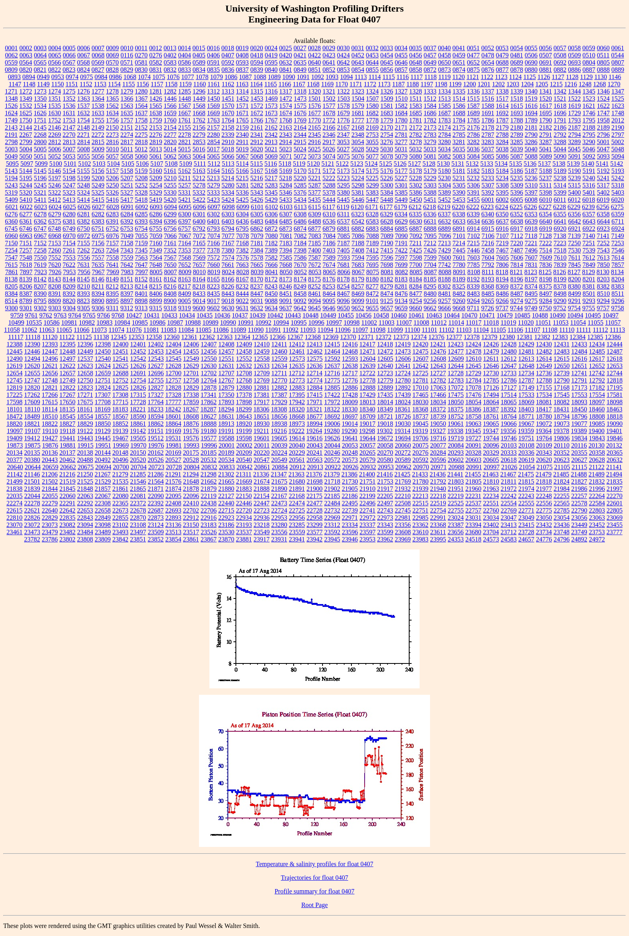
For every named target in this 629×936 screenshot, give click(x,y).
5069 (271, 156)
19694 (403, 438)
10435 (205, 315)
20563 (314, 459)
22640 (50, 510)
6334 (401, 214)
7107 (502, 235)
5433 (285, 199)
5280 (227, 185)
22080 (120, 495)
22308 (103, 503)
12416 (350, 344)
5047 (603, 149)
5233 (487, 178)
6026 (83, 206)
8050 (286, 272)
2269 (54, 134)
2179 (502, 127)
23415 (526, 524)
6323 (357, 214)
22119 (208, 495)
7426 (430, 250)
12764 (209, 380)
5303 (430, 185)
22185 (332, 495)
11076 (134, 329)
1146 (615, 76)
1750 (25, 120)
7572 (213, 257)
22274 (14, 503)
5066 (227, 156)
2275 (141, 134)
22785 (562, 510)
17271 (85, 394)
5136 (529, 163)
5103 (99, 163)
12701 (191, 373)
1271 (11, 91)
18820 (14, 423)
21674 (262, 481)
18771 (526, 416)
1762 (199, 120)
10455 (346, 315)
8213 (126, 286)
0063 (26, 55)
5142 (616, 163)
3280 (444, 141)
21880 (226, 488)
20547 (262, 459)
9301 (26, 308)
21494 (614, 474)
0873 (444, 69)
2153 (155, 127)
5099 (41, 163)
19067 (526, 423)
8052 (300, 272)
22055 (50, 495)
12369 (331, 337)
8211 (97, 286)
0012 (155, 48)
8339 (473, 286)
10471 (487, 315)
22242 (509, 495)
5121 (327, 163)
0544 (617, 55)
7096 (444, 235)
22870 (138, 517)
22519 (438, 503)
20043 (314, 445)
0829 (126, 69)
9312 (126, 308)
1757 (126, 120)
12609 (456, 358)
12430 (544, 344)
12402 (156, 344)
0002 (25, 48)
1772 (329, 120)
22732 (332, 510)
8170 (256, 279)
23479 (50, 532)
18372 (438, 409)
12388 (14, 344)
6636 (487, 221)
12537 (85, 358)
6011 (560, 199)
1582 (401, 105)
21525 (85, 481)
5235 (516, 178)
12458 (244, 351)
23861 (191, 539)
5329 (155, 192)
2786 (473, 134)
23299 (314, 524)
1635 (126, 113)
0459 (458, 55)
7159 (141, 243)
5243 (11, 185)
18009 (350, 402)
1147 (15, 84)
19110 (50, 430)
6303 (227, 214)
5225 (372, 178)
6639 (531, 221)
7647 (141, 264)
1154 (114, 84)
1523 (588, 98)
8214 (141, 286)
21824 (562, 481)
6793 (213, 228)
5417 (126, 199)
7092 (416, 235)
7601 (458, 257)
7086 (358, 235)
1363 (83, 98)
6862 (256, 228)
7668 (285, 264)
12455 (191, 351)
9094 (314, 300)
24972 (597, 539)
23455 (615, 524)
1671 (242, 113)
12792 (597, 380)
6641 (560, 221)
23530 (226, 532)
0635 (300, 62)
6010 (545, 199)
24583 (509, 539)
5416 (112, 199)
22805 (615, 510)
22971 (350, 517)
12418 (385, 344)
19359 (526, 430)
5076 (357, 156)
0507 (545, 55)
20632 (615, 459)
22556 (544, 503)
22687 (156, 510)
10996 (316, 322)
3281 (458, 141)
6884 (386, 228)
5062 (170, 156)
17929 (279, 402)
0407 (227, 55)
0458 (444, 55)
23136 (173, 524)
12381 (525, 337)
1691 (487, 113)
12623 (85, 365)
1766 (256, 120)
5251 (126, 185)
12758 (191, 380)
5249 (97, 185)
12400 (120, 344)
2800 (40, 141)
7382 (242, 250)
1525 (617, 98)
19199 (244, 430)
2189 (603, 127)
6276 (11, 214)
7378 (213, 250)
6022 (26, 206)
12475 (420, 351)
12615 (562, 358)
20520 (138, 459)
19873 (15, 445)
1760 (170, 120)
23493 (120, 532)
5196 (40, 178)
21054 (527, 467)
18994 (314, 423)
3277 (401, 141)
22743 (385, 510)
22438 (209, 503)
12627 (156, 365)
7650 (170, 264)
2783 (430, 134)
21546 (138, 481)
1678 (329, 113)
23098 (103, 524)
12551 (226, 358)
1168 (313, 84)
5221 (314, 178)
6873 (285, 228)
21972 (509, 488)
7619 (40, 264)
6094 (170, 206)
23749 (579, 532)
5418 (141, 199)
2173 (430, 127)
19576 (191, 438)
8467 (343, 293)
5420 (170, 199)
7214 (458, 243)
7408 (357, 250)
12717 (350, 373)
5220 (300, 178)
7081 (286, 235)
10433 (169, 315)
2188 (588, 127)
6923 (603, 228)
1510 (401, 98)
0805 (603, 62)
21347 (279, 474)
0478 (487, 55)
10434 (187, 315)
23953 (367, 539)
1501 (314, 98)
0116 (127, 55)
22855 (120, 517)
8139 (25, 279)
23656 (456, 532)
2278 (184, 134)
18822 (50, 423)
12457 (226, 351)
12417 (367, 344)
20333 (509, 452)
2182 (545, 127)
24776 (544, 539)
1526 (11, 105)
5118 (285, 163)
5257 (184, 185)
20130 (596, 445)
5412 (54, 199)
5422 (199, 199)
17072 (456, 387)
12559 (279, 358)
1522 (574, 98)
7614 (617, 257)
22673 (120, 510)
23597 (367, 532)
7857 (617, 264)
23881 (244, 539)
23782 (32, 539)
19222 (296, 430)
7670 (300, 264)
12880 (244, 387)
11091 (273, 329)
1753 (69, 120)
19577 (209, 438)
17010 (420, 387)
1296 (199, 91)
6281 (83, 214)
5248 (83, 185)
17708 (103, 402)
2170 (386, 127)
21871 (156, 488)
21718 (332, 481)
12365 (260, 337)
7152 (40, 243)
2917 (329, 141)
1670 (227, 113)
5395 (502, 192)
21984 (562, 488)
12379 (489, 337)
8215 (155, 286)
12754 (138, 380)
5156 (97, 170)
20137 (67, 452)
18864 (173, 423)
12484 (579, 351)
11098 (378, 329)
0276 (155, 55)
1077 (187, 76)
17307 (103, 394)
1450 (213, 98)
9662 (430, 308)
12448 (67, 351)
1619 (574, 105)
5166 (242, 170)
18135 (67, 409)
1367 (141, 98)
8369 (502, 286)
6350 (502, 214)
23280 (279, 524)
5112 (213, 163)
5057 (112, 156)
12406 (191, 344)
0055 (531, 48)
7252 (603, 243)
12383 (560, 337)
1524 (603, 98)
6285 (141, 214)
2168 (357, 127)
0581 (141, 62)
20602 (456, 459)
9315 (155, 308)
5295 (343, 185)
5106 (142, 163)
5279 (213, 185)
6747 (40, 228)
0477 (473, 55)
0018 (227, 48)
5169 (285, 170)
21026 (509, 467)
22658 (103, 510)
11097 (360, 329)
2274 (126, 134)
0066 (69, 55)
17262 (32, 394)
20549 (279, 459)
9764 (74, 315)
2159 (242, 127)
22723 (262, 510)
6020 (617, 199)
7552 (54, 257)
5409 (11, 199)
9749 (530, 308)
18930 (262, 423)
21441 (455, 474)
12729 (473, 373)
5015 (184, 149)
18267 (191, 409)
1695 (545, 113)
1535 (54, 105)
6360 (11, 221)
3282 (473, 141)
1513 (444, 98)
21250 (85, 474)
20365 (615, 452)
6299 (170, 214)
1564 (141, 105)
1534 (40, 105)
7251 (588, 243)
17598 (14, 402)
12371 (366, 337)
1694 (531, 113)
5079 (401, 156)
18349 (385, 409)
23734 (544, 532)
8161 (155, 279)
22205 (385, 495)
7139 (574, 235)
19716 (438, 438)
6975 (98, 235)
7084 (329, 235)
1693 (516, 113)
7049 (127, 235)
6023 (40, 206)
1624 (11, 113)
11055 (595, 322)
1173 (384, 84)
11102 (447, 329)
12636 (314, 365)
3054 (357, 141)
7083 (314, 235)
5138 (558, 163)
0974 (72, 76)
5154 (69, 170)
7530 (574, 250)
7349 (155, 250)
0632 (285, 62)
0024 (271, 48)
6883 (372, 228)
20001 (227, 445)
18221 (138, 409)
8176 (329, 279)
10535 (34, 322)
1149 (43, 84)
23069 (615, 517)
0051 (473, 48)
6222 (473, 206)
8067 (358, 272)
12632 (244, 365)
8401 (141, 293)
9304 (69, 308)
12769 (262, 380)
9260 (458, 300)
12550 (209, 358)
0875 (473, 69)
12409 (244, 344)
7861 (11, 272)
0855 (372, 69)
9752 (559, 308)
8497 (545, 293)
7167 (227, 243)
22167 (279, 495)
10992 (263, 322)
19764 (544, 438)
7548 (25, 257)
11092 (290, 329)
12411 (279, 344)
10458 (381, 315)
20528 (191, 459)
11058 (12, 329)
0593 (242, 62)
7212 (430, 243)
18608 (191, 416)
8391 (54, 293)
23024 (456, 517)
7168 (242, 243)
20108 (526, 445)
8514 (11, 300)
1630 (54, 113)
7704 (430, 264)
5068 (256, 156)
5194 (11, 178)
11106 (515, 329)
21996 (597, 488)
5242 (617, 178)
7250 (574, 243)
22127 (226, 495)
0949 (43, 76)
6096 (199, 206)
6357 (588, 214)
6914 (473, 228)
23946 (350, 539)
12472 (385, 351)
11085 (203, 329)
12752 (120, 380)
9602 (213, 308)
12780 (403, 380)
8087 (430, 272)
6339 (473, 214)
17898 (244, 402)
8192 (473, 279)
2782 (415, 134)
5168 (271, 170)
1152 (86, 84)
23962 (385, 539)
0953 (57, 76)
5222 (329, 178)
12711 (279, 373)
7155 (83, 243)
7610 (560, 257)
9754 (574, 308)
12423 (456, 344)
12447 (50, 351)
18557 (103, 416)
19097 (15, 430)
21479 (544, 474)
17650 (67, 402)
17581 (615, 394)
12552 (244, 358)
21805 (473, 481)
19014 (350, 423)
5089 (545, 156)
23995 (438, 539)
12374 (419, 337)
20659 (50, 467)
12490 (14, 358)
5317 (603, 185)
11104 (481, 329)
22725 (297, 510)
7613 (603, 257)
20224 (279, 452)
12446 (32, 351)
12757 (173, 380)
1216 (570, 84)
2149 (97, 127)
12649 (544, 365)
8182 (386, 279)
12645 (473, 365)
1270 (614, 84)
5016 (199, 149)
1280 (141, 91)
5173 (343, 170)
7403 (329, 250)
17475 (456, 394)
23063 (597, 517)
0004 (54, 48)
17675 (85, 402)
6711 (617, 221)
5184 (502, 170)
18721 (385, 416)
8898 (141, 300)
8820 (69, 300)
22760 (491, 510)
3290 (588, 141)
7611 (574, 257)
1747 (603, 113)
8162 (170, 279)
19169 (173, 430)
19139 (120, 430)
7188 (357, 243)
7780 (458, 264)
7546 (617, 250)
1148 (29, 84)
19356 (508, 430)
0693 (574, 62)
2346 (329, 134)
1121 (473, 76)
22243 (526, 495)
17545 (562, 394)
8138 (11, 279)
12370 (348, 337)
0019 (242, 48)
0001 (11, 48)
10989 (210, 322)
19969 (121, 445)
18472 (14, 416)
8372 (516, 286)
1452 (242, 98)
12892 (403, 387)
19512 (156, 438)
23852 (156, 539)
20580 (385, 459)
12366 (278, 337)
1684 (401, 113)
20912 (297, 467)
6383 (97, 221)
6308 (300, 214)
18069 (526, 402)
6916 (502, 228)
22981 (403, 517)
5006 (54, 149)
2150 (112, 127)
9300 (11, 308)
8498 (560, 293)
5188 (545, 170)
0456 (415, 55)
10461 (416, 315)
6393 (141, 221)
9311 (112, 308)
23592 (332, 532)
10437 (240, 315)
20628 (597, 459)
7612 (588, 257)
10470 (469, 315)
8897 (126, 300)
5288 (329, 185)
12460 (279, 351)
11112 (600, 329)
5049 (11, 156)
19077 (579, 423)
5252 (141, 185)
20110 (561, 445)
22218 (438, 495)
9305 (83, 308)
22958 (314, 517)
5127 (414, 163)
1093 (332, 76)
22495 (350, 503)
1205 (542, 84)
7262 (83, 250)
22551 (491, 503)
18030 (420, 402)
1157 (157, 84)
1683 (386, 113)
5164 (213, 170)
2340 (242, 134)
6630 (415, 221)
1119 (444, 76)
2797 (617, 134)
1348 (11, 98)
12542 (138, 358)
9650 (343, 308)
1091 (303, 76)
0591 (213, 62)
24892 (579, 539)
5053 (69, 156)
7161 (170, 243)
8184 (415, 279)
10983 (104, 322)
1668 (199, 113)
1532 (25, 105)
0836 (227, 69)
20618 (509, 459)
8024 (228, 272)
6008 (531, 199)
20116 (579, 445)
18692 (332, 416)
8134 (617, 272)
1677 (314, 113)
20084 (456, 445)
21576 (173, 481)
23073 (50, 524)
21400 (367, 474)
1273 (40, 91)
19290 (349, 430)
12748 (50, 380)
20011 (262, 445)
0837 (242, 69)
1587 (473, 105)
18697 (350, 416)
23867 (209, 539)
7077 (228, 235)
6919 (545, 228)
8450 (271, 293)
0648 (415, 62)
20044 (332, 445)
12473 (403, 351)
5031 (401, 149)
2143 (11, 127)
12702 (209, 373)
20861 (262, 467)
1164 (256, 84)
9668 (458, 308)
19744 (491, 438)
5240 (588, 178)
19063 (473, 423)
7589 (329, 257)
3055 (372, 141)
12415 (332, 344)
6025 (69, 206)
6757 (184, 228)
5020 (256, 149)
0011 (141, 48)
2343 (285, 134)
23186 (226, 524)
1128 (572, 76)
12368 (313, 337)
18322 (332, 409)
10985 (140, 322)
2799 (25, 141)
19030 (403, 423)
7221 (531, 243)
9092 (300, 300)
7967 (98, 272)
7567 (170, 257)
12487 (615, 351)
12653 (615, 365)
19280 (332, 430)
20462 (67, 459)
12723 (385, 373)
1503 (343, 98)
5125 (385, 163)
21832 (597, 481)
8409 (184, 293)
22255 (562, 495)
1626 (40, 113)
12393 (50, 344)
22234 (491, 495)
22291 (67, 503)
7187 (343, 243)
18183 (120, 409)
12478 (473, 351)
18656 (279, 416)
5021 (271, 149)
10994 (281, 322)
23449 (579, 524)
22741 (367, 510)
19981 (174, 445)
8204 (617, 279)
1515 (473, 98)
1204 (527, 84)
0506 (531, 55)
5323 (69, 192)
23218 (262, 524)
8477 (415, 293)
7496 (531, 250)
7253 (617, 243)
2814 (83, 141)
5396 (516, 192)
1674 (285, 113)
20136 (50, 452)
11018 (491, 322)
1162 (228, 84)
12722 (367, 373)
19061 (456, 423)
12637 (332, 365)
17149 (526, 387)
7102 (473, 235)
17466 (438, 394)
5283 (271, 185)
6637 (502, 221)
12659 (103, 373)
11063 (47, 329)
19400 (596, 430)
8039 (257, 272)
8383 (617, 286)
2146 (54, 127)
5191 (588, 170)
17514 (509, 394)
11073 (99, 329)
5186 (516, 170)
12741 (579, 373)
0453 (372, 55)
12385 (595, 337)
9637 (285, 308)
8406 (155, 293)
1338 (502, 91)
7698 (386, 264)
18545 (67, 416)
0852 (329, 69)
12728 (456, 373)
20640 (15, 467)
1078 (202, 76)
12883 (297, 387)
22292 (85, 503)
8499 (574, 293)
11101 (429, 329)
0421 (300, 55)
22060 (67, 495)
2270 (69, 134)
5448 (386, 199)
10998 (351, 322)
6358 (603, 214)
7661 (227, 264)
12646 (491, 365)
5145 (40, 170)
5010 (112, 149)
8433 (199, 293)
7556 (83, 257)
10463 (434, 315)
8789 (25, 300)
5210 (170, 178)
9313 (141, 308)
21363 (296, 474)
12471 (367, 351)
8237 (256, 286)
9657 (386, 308)
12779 (385, 380)
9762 (45, 315)
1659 (170, 113)
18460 (596, 409)
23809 (103, 539)
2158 (227, 127)
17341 (209, 394)
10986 (157, 322)
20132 (614, 445)
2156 (199, 127)
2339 (227, 134)
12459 (262, 351)
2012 (617, 120)
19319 (420, 430)
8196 (516, 279)
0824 (83, 69)
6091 (127, 206)
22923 (226, 517)
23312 (332, 524)
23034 (491, 517)
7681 (343, 264)
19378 (561, 430)
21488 (579, 474)
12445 (14, 351)
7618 (25, 264)
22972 (367, 517)
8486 (502, 293)
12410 (262, 344)
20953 (385, 467)
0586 (184, 62)
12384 (578, 337)
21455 (473, 474)
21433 (420, 474)
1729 (574, 113)
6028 (112, 206)
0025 (285, 48)
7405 (343, 250)
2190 (617, 127)
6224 (501, 206)
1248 (585, 84)
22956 (297, 517)
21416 (385, 474)
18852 (120, 423)
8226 (227, 286)
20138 (85, 452)
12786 (509, 380)
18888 (209, 423)
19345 (473, 430)
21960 (473, 488)
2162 (271, 127)
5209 (155, 178)
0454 (386, 55)
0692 (560, 62)
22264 (597, 495)
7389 (271, 250)
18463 (614, 409)
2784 (444, 134)
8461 (314, 293)
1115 (388, 76)
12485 (597, 351)
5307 (487, 185)
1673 (271, 113)
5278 (199, 185)
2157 (213, 127)
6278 (40, 214)
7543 (603, 250)
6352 (516, 214)
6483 (256, 221)
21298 (209, 474)
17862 (209, 402)
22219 (456, 495)
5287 (314, 185)
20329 (491, 452)
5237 (545, 178)
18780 (544, 416)
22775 (544, 510)
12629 (191, 365)
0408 (242, 55)
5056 (97, 156)
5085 (487, 156)
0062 (11, 55)
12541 (120, 358)
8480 (430, 293)
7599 (430, 257)
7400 (314, 250)
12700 (173, 373)
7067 (185, 235)
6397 (184, 221)
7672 (314, 264)
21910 (367, 488)
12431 (562, 344)
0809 (11, 69)
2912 (256, 141)
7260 (54, 250)
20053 (350, 445)
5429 (271, 199)
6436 (242, 221)
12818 (615, 380)
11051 (543, 322)
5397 (531, 192)
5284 (285, 185)
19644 (367, 438)
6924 (617, 228)
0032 (372, 48)
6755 (155, 228)
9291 (574, 300)
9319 (184, 308)
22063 (85, 495)
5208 (141, 178)
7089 (387, 235)
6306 (271, 214)
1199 (455, 84)
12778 (367, 380)
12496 (50, 358)
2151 (126, 127)
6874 (300, 228)
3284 (502, 141)
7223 (560, 243)
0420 (285, 55)
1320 (314, 91)
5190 (574, 170)
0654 (487, 62)
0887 (588, 69)
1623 (617, 105)
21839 (32, 488)
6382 (83, 221)
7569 (199, 257)
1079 (216, 76)
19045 (420, 423)
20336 (526, 452)
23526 (209, 532)
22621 (32, 510)
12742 (597, 373)
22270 (615, 495)
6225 (516, 206)
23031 (473, 517)
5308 (502, 185)
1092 (317, 76)
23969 (403, 539)
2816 (112, 141)
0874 (458, 69)
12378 (472, 337)
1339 (516, 91)
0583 (170, 62)
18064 (491, 402)
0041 (458, 48)
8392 (69, 293)
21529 (103, 481)
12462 (314, 351)
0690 (531, 62)
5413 (69, 199)
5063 (184, 156)
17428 (350, 394)
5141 (602, 163)
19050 (438, 423)
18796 (579, 416)
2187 (574, 127)
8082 (401, 272)
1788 (516, 120)
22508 (403, 503)
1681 (357, 113)
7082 (300, 235)
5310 (531, 185)
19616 (314, 438)
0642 (343, 62)
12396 (85, 344)
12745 (14, 380)
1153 (100, 84)
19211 (261, 430)
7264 (112, 250)
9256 (430, 300)
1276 (83, 91)
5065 (213, 156)
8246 (285, 286)
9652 (357, 308)
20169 (173, 452)
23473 (32, 532)
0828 (112, 69)
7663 (242, 264)
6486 (300, 221)
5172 (329, 170)
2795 (588, 134)
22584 (597, 503)
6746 (25, 228)
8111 (488, 272)
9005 (184, 300)
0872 (430, 69)
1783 (444, 120)
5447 (372, 199)
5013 (155, 149)
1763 (213, 120)
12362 (207, 337)
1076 (173, 76)
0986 (115, 76)
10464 (452, 315)
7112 (517, 235)
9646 (329, 308)
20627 (579, 459)
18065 (509, 402)
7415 (386, 250)
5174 (357, 170)
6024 (55, 206)
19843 (597, 438)
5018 (227, 149)
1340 (531, 91)
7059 (156, 235)
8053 (314, 272)
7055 (141, 235)
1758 (141, 120)
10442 (275, 315)
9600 (199, 308)
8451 (285, 293)
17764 (156, 402)
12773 (297, 380)
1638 (155, 113)
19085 (597, 423)
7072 (199, 235)
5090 (560, 156)
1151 (71, 84)
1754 (83, 120)
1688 (458, 113)
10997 (334, 322)
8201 (588, 279)
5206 (112, 178)
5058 (126, 156)
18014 (385, 402)
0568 (83, 62)
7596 (386, 257)
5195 (25, 178)
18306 (261, 409)
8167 (242, 279)
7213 (444, 243)
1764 (227, 120)
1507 (372, 98)
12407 (209, 344)
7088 (372, 235)
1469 (271, 98)
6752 (112, 228)
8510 (603, 293)
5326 (112, 192)
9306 (98, 308)
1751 (40, 120)
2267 (25, 134)
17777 (173, 402)
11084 (186, 329)
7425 (415, 250)
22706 (209, 510)
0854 (357, 69)
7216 (487, 243)
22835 (67, 517)
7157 (112, 243)
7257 (25, 250)
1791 (560, 120)
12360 (172, 337)
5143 (11, 170)
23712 (509, 532)
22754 (438, 510)
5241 (603, 178)
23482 (67, 532)
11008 (421, 322)
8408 (170, 293)
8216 (170, 286)
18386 (473, 409)
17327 (156, 394)
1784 (458, 120)
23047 (509, 517)
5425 (242, 199)
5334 (227, 192)
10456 (363, 315)
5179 (430, 170)
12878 (209, 387)
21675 (279, 481)
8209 (69, 286)
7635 (97, 264)
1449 (199, 98)
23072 (32, 524)
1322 (343, 91)
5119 (299, 163)
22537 (473, 503)
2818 (141, 141)
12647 (509, 365)
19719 (456, 438)
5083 (458, 156)
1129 (586, 76)
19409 (14, 438)
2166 (329, 127)
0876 (487, 69)
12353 (136, 337)
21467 (508, 474)
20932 (368, 467)
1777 (357, 120)
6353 (531, 214)
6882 (357, 228)
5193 (617, 170)
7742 (444, 264)
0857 (401, 69)
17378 (244, 394)
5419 (155, 199)
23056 (579, 517)
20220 (262, 452)
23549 (262, 532)
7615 (11, 264)
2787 (487, 134)
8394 (97, 293)
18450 (579, 409)
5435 (314, 199)
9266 (502, 300)
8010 (199, 272)
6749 (69, 228)
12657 (67, 373)
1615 (516, 105)
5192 (603, 170)
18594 (156, 416)
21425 (402, 474)
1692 (502, 113)
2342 (271, 134)
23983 (420, 539)
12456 (209, 351)
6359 (617, 214)
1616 (531, 105)
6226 (530, 206)
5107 (156, 163)
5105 (128, 163)
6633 (458, 221)
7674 (329, 264)
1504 (357, 98)
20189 (226, 452)
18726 (403, 416)
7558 (112, 257)
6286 (155, 214)
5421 (184, 199)
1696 (560, 113)
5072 (300, 156)
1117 (416, 76)
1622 (603, 105)
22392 (156, 503)
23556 (279, 532)
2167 (343, 127)
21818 (544, 481)
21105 (562, 467)
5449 (401, 199)
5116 (270, 163)
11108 (550, 329)
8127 (574, 272)
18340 (367, 409)
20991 (474, 467)
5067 (242, 156)
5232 (473, 178)
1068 (130, 76)
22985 (420, 517)
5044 (560, 149)
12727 (438, 373)
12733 (509, 373)
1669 (213, 113)
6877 (314, 228)
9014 (199, 300)
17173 (579, 387)
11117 (15, 337)
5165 (227, 170)
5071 (285, 156)
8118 (502, 272)
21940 (438, 488)
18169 (102, 409)
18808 (597, 416)
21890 (279, 488)
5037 (487, 149)
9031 (256, 300)
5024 (300, 149)
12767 (226, 380)
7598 (415, 257)
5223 (343, 178)
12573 (297, 358)
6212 (415, 206)
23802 (67, 539)
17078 (473, 387)
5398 (545, 192)
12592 (332, 358)
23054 (562, 517)
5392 (487, 192)
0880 (531, 69)
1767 (271, 120)
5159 (141, 170)
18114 (49, 409)
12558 (262, 358)
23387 (456, 524)
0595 (271, 62)
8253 (329, 286)
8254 (343, 286)
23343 (385, 524)
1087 (245, 76)
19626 (332, 438)
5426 (256, 199)
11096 (343, 329)
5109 (185, 163)
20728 (174, 467)
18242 (173, 409)
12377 (454, 337)
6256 (603, 206)
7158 (126, 243)
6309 (314, 214)
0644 (372, 62)
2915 (300, 141)
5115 (256, 163)
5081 (430, 156)
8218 (199, 286)
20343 (544, 452)
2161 (256, 127)
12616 (579, 358)
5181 (458, 170)
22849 (103, 517)
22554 (509, 503)
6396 (170, 221)
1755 (97, 120)
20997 (491, 467)
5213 (213, 178)
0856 (386, 69)
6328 (372, 214)
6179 (400, 206)
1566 (170, 105)
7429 (444, 250)
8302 (444, 286)
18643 (244, 416)
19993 (191, 445)
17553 (579, 394)
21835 (615, 481)
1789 (531, 120)
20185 (209, 452)
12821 (50, 387)
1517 (502, 98)
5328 (141, 192)
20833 (227, 467)
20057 (367, 445)
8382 (603, 286)
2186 (560, 127)
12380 (507, 337)
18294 (226, 409)
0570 (112, 62)
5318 (617, 185)
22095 (173, 495)
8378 (560, 286)
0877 (502, 69)
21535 (120, 481)
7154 (69, 243)
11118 (32, 337)
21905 (350, 488)
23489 (103, 532)
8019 (213, 272)
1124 (515, 76)
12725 (420, 373)
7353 (184, 250)
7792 (487, 264)
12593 (350, 358)
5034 (444, 149)
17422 (332, 394)
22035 (14, 495)
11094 (325, 329)
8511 (617, 293)
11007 (404, 322)
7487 (516, 250)
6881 (343, 228)
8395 (112, 293)
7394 (285, 250)
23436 (562, 524)
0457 (430, 55)
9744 (516, 308)
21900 (314, 488)
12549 (191, 358)
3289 (574, 141)
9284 (545, 300)
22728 (314, 510)
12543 (156, 358)
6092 (141, 206)
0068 (98, 55)
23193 (244, 524)
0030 (343, 48)
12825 (120, 387)
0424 (343, 55)
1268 (599, 84)
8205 (11, 286)
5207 (126, 178)
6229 (574, 206)
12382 (542, 337)
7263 (97, 250)
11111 (583, 329)
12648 (526, 365)
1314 (242, 91)
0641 (329, 62)
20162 (156, 452)
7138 (559, 235)
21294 (191, 474)
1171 (355, 84)
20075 (420, 445)
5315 (574, 185)
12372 (383, 337)
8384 (11, 293)
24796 (562, 539)
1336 (473, 91)
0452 (357, 55)
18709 (367, 416)
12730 (491, 373)
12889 (385, 387)
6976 (112, 235)
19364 (544, 430)
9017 (213, 300)
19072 (544, 423)
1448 (184, 98)
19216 (279, 430)
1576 (314, 105)
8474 (386, 293)
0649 (430, 62)
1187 (398, 84)
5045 (574, 149)
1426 (155, 98)
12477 (456, 351)
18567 (120, 416)
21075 (544, 467)
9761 (31, 315)
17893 (226, 402)
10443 (293, 315)
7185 (314, 243)
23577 (314, 532)
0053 (502, 48)
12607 (420, 358)
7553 (69, 257)
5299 (372, 185)
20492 (103, 459)
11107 (532, 329)
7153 (54, 243)
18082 (562, 402)
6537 (343, 221)
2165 (314, 127)
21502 (50, 481)
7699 (401, 264)
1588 (487, 105)
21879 (209, 488)
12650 (562, 365)
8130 (603, 272)
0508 (560, 55)
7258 (40, 250)
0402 (170, 55)
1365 (112, 98)
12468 (350, 351)
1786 (487, 120)
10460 (399, 315)
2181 (531, 127)
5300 (386, 185)
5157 (112, 170)
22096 (191, 495)
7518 (560, 250)
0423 (329, 55)
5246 (54, 185)
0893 (14, 76)
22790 (579, 510)
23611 (438, 532)
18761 (491, 416)
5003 (11, 149)
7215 (473, 243)
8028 (242, 272)
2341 (256, 134)
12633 (262, 365)
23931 (279, 539)
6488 (314, 221)
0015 (199, 48)
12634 (279, 365)
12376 (436, 337)
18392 (508, 409)
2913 (271, 141)
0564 (25, 62)
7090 (401, 235)
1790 (545, 120)
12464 (332, 351)
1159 (185, 84)
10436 (222, 315)
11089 (238, 329)
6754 (141, 228)
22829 (50, 517)
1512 (430, 98)
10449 (328, 315)
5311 (545, 185)
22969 (332, 517)
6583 (372, 221)
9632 (256, 308)
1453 (256, 98)
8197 (531, 279)
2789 (516, 134)
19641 (350, 438)
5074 (329, 156)
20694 (103, 467)
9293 (588, 300)
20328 (473, 452)
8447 (256, 293)
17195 (615, 387)
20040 (297, 445)
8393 (83, 293)
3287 (545, 141)
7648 (155, 264)
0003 (40, 48)
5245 (40, 185)
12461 (297, 351)
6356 (574, 214)
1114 (375, 76)
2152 (141, 127)
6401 (213, 221)
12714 (314, 373)
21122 (597, 467)
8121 (516, 272)
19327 (438, 430)
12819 (14, 387)
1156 (142, 84)
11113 (617, 329)
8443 (227, 293)
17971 (314, 402)
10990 (228, 322)
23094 (85, 524)
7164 (184, 243)
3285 (516, 141)
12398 (103, 344)
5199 (83, 178)
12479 (491, 351)
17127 (509, 387)
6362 (40, 221)
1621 (588, 105)
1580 (372, 105)
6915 (487, 228)
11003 (386, 322)
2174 (444, 127)
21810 (491, 481)
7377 (199, 250)
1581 (386, 105)
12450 (103, 351)
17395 (297, 394)
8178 (343, 279)
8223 (213, 286)
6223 (487, 206)
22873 (156, 517)
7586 (300, 257)
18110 (32, 409)
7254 (11, 250)
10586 (51, 322)
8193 (487, 279)
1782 (430, 120)
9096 (343, 300)
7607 (531, 257)
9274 (516, 300)
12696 (156, 373)
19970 (138, 445)
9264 (473, 300)
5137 (544, 163)
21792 (438, 481)
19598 (244, 438)
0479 (502, 55)
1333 (430, 91)
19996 (209, 445)
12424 (473, 344)
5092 (588, 156)
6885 (401, 228)
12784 (473, 380)
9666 (444, 308)
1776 (343, 120)
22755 (456, 510)
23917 (262, 539)
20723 (156, 467)
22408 (173, 503)
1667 (184, 113)
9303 (55, 308)
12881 (262, 387)
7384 (256, 250)
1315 (256, 91)
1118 (430, 76)
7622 (69, 264)
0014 (184, 48)
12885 (332, 387)
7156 (97, 243)
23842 (120, 539)
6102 (271, 206)
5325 (97, 192)
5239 (574, 178)
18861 (138, 423)
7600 (444, 257)
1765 (242, 120)
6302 (213, 214)
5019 (242, 149)
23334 (350, 524)
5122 (342, 163)
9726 (487, 308)
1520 (545, 98)
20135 (32, 452)
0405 (199, 55)
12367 (295, 337)
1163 (242, 84)
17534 (544, 394)
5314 (560, 185)
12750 (85, 380)
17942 (297, 402)
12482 (544, 351)
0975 (86, 76)
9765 (89, 315)
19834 (579, 438)
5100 (55, 163)
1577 (329, 105)
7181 (256, 243)
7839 (560, 264)
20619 (526, 459)
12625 (120, 365)
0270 (141, 55)
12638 (350, 365)
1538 (97, 105)
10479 (505, 315)
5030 (386, 149)
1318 (300, 91)
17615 (50, 402)
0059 (588, 48)
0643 (357, 62)
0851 (314, 69)
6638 (516, 221)
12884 (314, 387)
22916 (209, 517)
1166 (284, 84)
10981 (69, 322)
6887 (415, 228)
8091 (459, 272)
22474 (297, 503)
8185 (430, 279)
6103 (286, 206)
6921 (574, 228)
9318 (170, 308)
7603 (473, 257)
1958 (603, 120)
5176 (386, 170)
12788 (544, 380)
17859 (191, 402)
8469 (357, 293)
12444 (615, 344)
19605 (279, 438)
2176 (473, 127)
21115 (579, 467)
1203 (513, 84)
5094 (617, 156)
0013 (170, 48)
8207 (40, 286)
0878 (516, 69)
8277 (372, 286)
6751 (97, 228)
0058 (574, 48)
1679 (343, 113)
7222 (545, 243)
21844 (50, 488)
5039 (516, 149)
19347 (491, 430)
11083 (169, 329)
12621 (50, 365)
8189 (458, 279)
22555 (526, 503)
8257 (357, 286)
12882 (279, 387)
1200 (469, 84)
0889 (617, 69)
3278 (415, 141)
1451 (227, 98)
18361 (402, 409)
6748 (54, 228)
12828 (173, 387)
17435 (385, 394)
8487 (516, 293)
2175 (458, 127)
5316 (588, 185)
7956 (83, 272)
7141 (603, 235)
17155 (544, 387)
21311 (244, 474)
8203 (603, 279)
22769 (509, 510)
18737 (420, 416)
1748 (617, 113)
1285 (184, 91)
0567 (69, 62)
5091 (574, 156)
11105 (498, 329)
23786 (50, 539)
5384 (386, 192)
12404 (173, 344)
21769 (403, 481)
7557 (97, 257)
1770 (314, 120)
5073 (314, 156)
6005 (516, 199)
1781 (415, 120)
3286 (531, 141)
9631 (242, 308)
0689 (516, 62)
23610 (420, 532)
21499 (14, 481)
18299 (243, 409)
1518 (516, 98)
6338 (458, 214)
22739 (350, 510)
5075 (343, 156)
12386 (613, 337)
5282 (256, 185)
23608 (403, 532)
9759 (16, 315)
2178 (487, 127)
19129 (103, 430)
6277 (25, 214)
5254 (155, 185)
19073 (562, 423)
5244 (25, 185)
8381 (588, 286)
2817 (126, 141)
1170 (341, 84)
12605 (385, 358)
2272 (97, 134)
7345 (141, 250)
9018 (227, 300)
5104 (113, 163)
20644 (32, 467)
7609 (545, 257)
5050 (25, 156)
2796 (603, 134)
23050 (544, 517)
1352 (69, 98)
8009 (185, 272)
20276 (420, 452)
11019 (508, 322)
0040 (444, 48)
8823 (83, 300)
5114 (242, 163)
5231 (458, 178)
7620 (54, 264)
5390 (458, 192)
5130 (443, 163)
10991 (245, 322)
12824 (103, 387)
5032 (415, 149)
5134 (501, 163)
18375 (455, 409)
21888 (262, 488)
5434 (300, 199)
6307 (285, 214)
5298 (357, 185)
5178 (415, 170)
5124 (371, 163)
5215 (242, 178)
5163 (199, 170)
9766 (103, 315)
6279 (54, 214)
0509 (574, 55)
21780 (420, 481)
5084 (473, 156)
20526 (156, 459)
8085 (416, 272)
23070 (14, 524)
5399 (560, 192)
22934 (244, 517)
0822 (54, 69)
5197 (54, 178)
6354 (545, 214)
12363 (225, 337)
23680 (473, 532)
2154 (170, 127)
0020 (256, 48)
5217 (271, 178)
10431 (152, 315)
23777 (615, 532)
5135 (515, 163)
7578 (256, 257)
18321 (314, 409)
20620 (544, 459)
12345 (119, 337)
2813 (69, 141)
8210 (83, 286)
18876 (191, 423)
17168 (562, 387)
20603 (473, 459)
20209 (244, 452)
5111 (200, 163)
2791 (545, 134)
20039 (279, 445)
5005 (40, 149)
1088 (260, 76)
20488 (85, 459)
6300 (184, 214)
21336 (261, 474)
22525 (456, 503)
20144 (103, 452)
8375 (545, 286)
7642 (126, 264)
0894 (28, 76)
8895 (112, 300)
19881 (68, 445)
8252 (314, 286)
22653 (85, 510)
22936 (262, 517)
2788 (502, 134)
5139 (573, 163)
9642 (300, 308)
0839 (256, 69)
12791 (579, 380)
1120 (458, 76)
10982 (87, 322)
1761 (184, 120)
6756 (170, 228)
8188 (444, 279)
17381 (262, 394)
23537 (244, 532)
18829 (85, 423)
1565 (155, 105)
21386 (349, 474)
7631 (83, 264)
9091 (285, 300)
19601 (262, 438)
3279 (430, 141)
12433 (579, 344)
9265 (487, 300)
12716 (332, 373)
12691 (138, 373)
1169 (327, 84)
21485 (561, 474)
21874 (173, 488)
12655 (32, 373)
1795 (588, 120)
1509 (386, 98)
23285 (297, 524)
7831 (531, 264)
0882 (560, 69)
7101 (459, 235)
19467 (120, 438)
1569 (213, 105)
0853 (343, 69)
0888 (603, 69)
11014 (456, 322)
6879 (329, 228)
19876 (50, 445)
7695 (372, 264)
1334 (444, 91)
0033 (386, 48)
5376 (300, 192)
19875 (32, 445)
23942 (314, 539)
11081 (151, 329)
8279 (386, 286)
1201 (484, 84)
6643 (588, 221)
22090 (156, 495)
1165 (270, 84)
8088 (444, 272)
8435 (213, 293)
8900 (170, 300)
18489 (32, 416)
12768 (244, 380)
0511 (603, 55)
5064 (199, 156)
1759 (155, 120)
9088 (271, 300)
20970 (421, 467)
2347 (343, 134)
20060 (403, 445)
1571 (242, 105)
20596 (438, 459)
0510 (588, 55)
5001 (603, 141)
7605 (502, 257)
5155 (83, 170)
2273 (112, 134)
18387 (491, 409)
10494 (575, 315)
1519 (531, 98)
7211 (415, 243)
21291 (173, 474)
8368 (487, 286)
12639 (367, 365)
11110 (566, 329)
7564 (155, 257)
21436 (438, 474)
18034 (438, 402)
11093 (308, 329)
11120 (50, 337)
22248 (544, 495)
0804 (588, 62)
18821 (32, 423)
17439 (403, 394)
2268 (40, 134)
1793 (574, 120)
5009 (97, 149)
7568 (184, 257)
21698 (314, 481)
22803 (597, 510)
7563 (141, 257)
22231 (473, 495)
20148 (120, 452)
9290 (560, 300)
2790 (531, 134)
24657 (526, 539)
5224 (357, 178)
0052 (487, 48)
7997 (141, 272)
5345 (271, 192)
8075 (372, 272)
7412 (372, 250)
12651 (579, 365)
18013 (367, 402)
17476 (473, 394)
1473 (300, 98)
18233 (155, 409)
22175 (314, 495)
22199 (367, 495)
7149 (617, 235)
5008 (83, 149)
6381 (69, 221)
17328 (173, 394)
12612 (509, 358)
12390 (32, 344)
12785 (491, 380)
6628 (386, 221)
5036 (473, 149)
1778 (372, 120)
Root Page (314, 904)
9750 (545, 308)
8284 (415, 286)
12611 (491, 358)
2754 (386, 134)
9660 (415, 308)
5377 (314, 192)
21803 (456, 481)
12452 (138, 351)
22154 (262, 495)
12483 (562, 351)
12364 (242, 337)
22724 (279, 510)
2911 (242, 141)
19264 (314, 430)
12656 (50, 373)
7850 (603, 264)
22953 (279, 517)
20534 (226, 459)
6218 (429, 206)
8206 (25, 286)
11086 (221, 329)
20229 (297, 452)
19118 (67, 430)
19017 (367, 423)
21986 (579, 488)
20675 (85, 467)
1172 (370, 84)
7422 (401, 250)
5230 (444, 178)
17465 (420, 394)
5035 (458, 149)
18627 (209, 416)
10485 (522, 315)
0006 (83, 48)
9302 (40, 308)
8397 (126, 293)
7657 (199, 264)
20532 (209, 459)
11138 (101, 337)
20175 (191, 452)
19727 (473, 438)
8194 (502, 279)
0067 (83, 55)
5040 (531, 149)
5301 (401, 185)
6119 (343, 206)
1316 (271, 91)
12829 (191, 387)
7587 (314, 257)
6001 (487, 199)
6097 (213, 206)
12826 (138, 387)
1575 (300, 105)
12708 (244, 373)
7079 (257, 235)
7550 (40, 257)
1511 (415, 98)
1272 (25, 91)
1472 (285, 98)
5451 (430, 199)
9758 (617, 308)
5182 (473, 170)
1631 (69, 113)
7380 (227, 250)
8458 (300, 293)
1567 (184, 105)
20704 (138, 467)
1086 (231, 76)
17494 (491, 394)
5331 (184, 192)
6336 (430, 214)
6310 (329, 214)
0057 (560, 48)
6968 (55, 235)
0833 (184, 69)
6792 (199, 228)
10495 (593, 315)
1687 (444, 113)
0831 (155, 69)
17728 (138, 402)
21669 (244, 481)
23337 (367, 524)
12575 (314, 358)
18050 (456, 402)
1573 (271, 105)
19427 (50, 438)
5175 (372, 170)
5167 (256, 170)
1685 (415, 113)
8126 (559, 272)
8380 (574, 286)
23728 (526, 532)
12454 (173, 351)
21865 (138, 488)
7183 (285, 243)
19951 (103, 445)
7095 (430, 235)
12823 (85, 387)
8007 (170, 272)
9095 (329, 300)
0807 (617, 62)
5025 (314, 149)
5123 (356, 163)
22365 (120, 503)
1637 (141, 113)
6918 (531, 228)
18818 (615, 416)
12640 (385, 365)
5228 (415, 178)
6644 (603, 221)
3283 (487, 141)
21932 (403, 488)
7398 (300, 250)
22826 (32, 517)
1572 (256, 105)
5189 (560, 170)
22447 (262, 503)
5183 (487, 170)
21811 (508, 481)
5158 (126, 170)
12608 (438, 358)
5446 (357, 199)
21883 (244, 488)
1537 (83, 105)
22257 (579, 495)
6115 (314, 206)
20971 (438, 467)
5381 (357, 192)
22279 (50, 503)
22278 (32, 503)
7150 (11, 243)
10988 (193, 322)
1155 (128, 84)
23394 (473, 524)
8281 (401, 286)
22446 (244, 503)
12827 (156, 387)
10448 (310, 315)
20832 (209, 467)
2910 (227, 141)
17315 (138, 394)
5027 (343, 149)
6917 (516, 228)
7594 (357, 257)
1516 (487, 98)
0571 (126, 62)
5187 (531, 170)
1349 (25, 98)
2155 (184, 127)
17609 (32, 402)
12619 (14, 365)
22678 (138, 510)
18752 (456, 416)
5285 (300, 185)
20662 (68, 467)
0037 (430, 48)
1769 (300, 120)
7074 (213, 235)
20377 (14, 459)
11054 (578, 322)
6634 (473, 221)
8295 (430, 286)
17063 (438, 387)
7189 (372, 243)
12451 (120, 351)
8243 (271, 286)
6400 (199, 221)
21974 (526, 488)
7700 (415, 264)
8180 (372, 279)
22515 (420, 503)
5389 (444, 192)
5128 (428, 163)
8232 (242, 286)
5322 (54, 192)
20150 (138, 452)
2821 (184, 141)
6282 (97, 214)
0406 (213, 55)
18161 (85, 409)
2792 (560, 134)
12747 (32, 380)
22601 (615, 503)
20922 (333, 467)
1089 (274, 76)
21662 (209, 481)
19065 (491, 423)
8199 (560, 279)
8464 (329, 293)
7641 (112, 264)
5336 (242, 192)
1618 (560, 105)
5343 (256, 192)
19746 (509, 438)
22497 (385, 503)
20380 (32, 459)
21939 (420, 488)
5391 (473, 192)
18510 (50, 416)
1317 (285, 91)
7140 (588, 235)
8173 (285, 279)
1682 (372, 113)
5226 (386, 178)
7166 (213, 243)
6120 (357, 206)
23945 (332, 539)
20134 (14, 452)
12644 (456, 365)
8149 (112, 279)
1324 (372, 91)
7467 (502, 250)
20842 (244, 467)
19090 (615, 423)
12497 (67, 358)
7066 (170, 235)
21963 (491, 488)
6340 (487, 214)
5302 (415, 185)
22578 (579, 503)
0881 (545, 69)
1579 (357, 105)
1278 (112, 91)
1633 (97, 113)
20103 (509, 445)
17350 (226, 394)
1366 (126, 98)
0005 (69, 48)
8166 (227, 279)
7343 (126, 250)
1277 (97, 91)
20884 (280, 467)
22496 (367, 503)
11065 (64, 329)
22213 (420, 495)
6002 (502, 199)
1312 (213, 91)
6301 (199, 214)
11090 (256, 329)
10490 (558, 315)
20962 (403, 467)
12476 (438, 351)
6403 (227, 221)
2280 (213, 134)
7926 (55, 272)
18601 (173, 416)
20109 (544, 445)
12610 (473, 358)
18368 (420, 409)
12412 (297, 344)
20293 (456, 452)
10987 (175, 322)
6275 (617, 206)
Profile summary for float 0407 (314, 891)
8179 (357, 279)
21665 (226, 481)
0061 (617, 48)
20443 (50, 459)
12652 (597, 365)
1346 (603, 91)
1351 (54, 98)
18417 (544, 409)
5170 (300, 170)
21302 (226, 474)
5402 (603, 192)
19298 (367, 430)
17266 (50, 394)
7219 (502, 243)
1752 (54, 120)
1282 (170, 91)
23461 (14, 532)
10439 (258, 315)
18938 (279, 423)
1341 (545, 91)
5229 (430, 178)
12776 (350, 380)
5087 (516, 156)
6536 (329, 221)
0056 (545, 48)
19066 (509, 423)
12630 (209, 365)
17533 (526, 394)
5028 (357, 149)
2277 (170, 134)
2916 (314, 141)
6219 (444, 206)
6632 (444, 221)
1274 (54, 91)
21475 (526, 474)
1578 (343, 105)
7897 (26, 272)
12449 (85, 351)
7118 (531, 235)
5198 (69, 178)
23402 (491, 524)
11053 (560, 322)
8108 (473, 272)
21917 (385, 488)
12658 (85, 373)
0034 (401, 48)
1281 (155, 91)
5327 (126, 192)
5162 (184, 170)
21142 (14, 474)
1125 (529, 76)
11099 (395, 329)
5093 (603, 156)
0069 (112, 55)
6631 (430, 221)
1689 (473, 113)
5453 (458, 199)
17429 (367, 394)
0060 (603, 48)
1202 (498, 84)
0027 (300, 48)
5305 (458, 185)
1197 (426, 84)
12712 (297, 373)
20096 (491, 445)
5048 (617, 149)
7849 (588, 264)
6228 (559, 206)
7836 (545, 264)
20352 (562, 452)
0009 (112, 48)
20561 (297, 459)
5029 (372, 149)
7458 (487, 250)
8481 (444, 293)
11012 (438, 322)
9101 (372, 300)
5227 (401, 178)
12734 (526, 373)
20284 (438, 452)
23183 (209, 524)
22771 (526, 510)
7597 (401, 257)
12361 (189, 337)
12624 (103, 365)
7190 (386, 243)
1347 (617, 91)
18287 (208, 409)
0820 (25, 69)
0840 (271, 69)
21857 (103, 488)
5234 (502, 178)
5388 (430, 192)
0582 (155, 62)
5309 (516, 185)
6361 (25, 221)
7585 (285, 257)
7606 (516, 257)
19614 (297, 438)
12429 (526, 344)
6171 (371, 206)
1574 (285, 105)
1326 (386, 91)
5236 (531, 178)
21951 (456, 488)
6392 (126, 221)
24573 (491, 539)
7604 (487, 257)
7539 (588, 250)
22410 (191, 503)
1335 (458, 91)
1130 (600, 76)
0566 (54, 62)
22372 (138, 503)
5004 (25, 149)
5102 (84, 163)
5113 (228, 163)
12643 (438, 365)
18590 (138, 416)
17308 (120, 394)
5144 (25, 170)
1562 (112, 105)
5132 (472, 163)
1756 (112, 120)
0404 (184, 55)
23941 (297, 539)
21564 (156, 481)
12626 (138, 365)
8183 (401, 279)
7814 (516, 264)
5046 (588, 149)
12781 (420, 380)
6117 (329, 206)
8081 (387, 272)
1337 (487, 91)
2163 (285, 127)
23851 (138, 539)
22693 (173, 510)
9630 (227, 308)
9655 (372, 308)
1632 (83, 113)
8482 (458, 293)
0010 (126, 48)
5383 (372, 192)
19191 (226, 430)
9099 (357, 300)
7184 (300, 243)
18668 (297, 416)
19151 (156, 430)
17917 (262, 402)
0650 (444, 62)
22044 (32, 495)
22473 (279, 503)
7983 (127, 272)
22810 (14, 517)
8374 (531, 286)
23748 (562, 532)
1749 (11, 120)
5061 (155, 156)
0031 (357, 48)
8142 (40, 279)
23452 (597, 524)
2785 (458, 134)
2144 (25, 127)
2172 (415, 127)
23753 (597, 532)
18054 (473, 402)
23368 (438, 524)
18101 (15, 409)
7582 (271, 257)
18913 (226, 423)
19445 (103, 438)
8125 (545, 272)
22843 (85, 517)
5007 (69, 149)
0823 (69, 69)
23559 (297, 532)
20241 (314, 452)
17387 (279, 394)
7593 (343, 257)
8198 (545, 279)
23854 (173, 539)
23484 (85, 532)
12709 (262, 373)
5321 (40, 192)
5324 (83, 192)
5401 (588, 192)
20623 (562, 459)
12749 (67, 380)
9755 (588, 308)
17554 (597, 394)
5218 (285, 178)
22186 (350, 495)
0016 (213, 48)
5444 (329, 199)
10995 (298, 322)
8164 (199, 279)
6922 (588, 228)
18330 (349, 409)
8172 (271, 279)
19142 (138, 430)
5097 (26, 163)
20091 (473, 445)
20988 (456, 467)
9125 (386, 300)
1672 (256, 113)
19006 (332, 423)
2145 (40, 127)
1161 (213, 84)
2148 (83, 127)
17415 (314, 394)
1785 (473, 120)
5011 (126, 149)
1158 (171, 84)
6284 (126, 214)
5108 (171, 163)
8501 (588, 293)
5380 (343, 192)
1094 (346, 76)
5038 (502, 149)
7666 (271, 264)
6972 (83, 235)
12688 (120, 373)
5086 (502, 156)
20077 (438, 445)
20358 (597, 452)
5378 (329, 192)
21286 (156, 474)
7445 (458, 250)
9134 (401, 300)
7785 (473, 264)
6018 (588, 199)
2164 (300, 127)
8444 (242, 293)
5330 (170, 192)
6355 (560, 214)
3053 (343, 141)
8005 (156, 272)
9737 (501, 308)
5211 (184, 178)
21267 (103, 474)
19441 (67, 438)
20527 (173, 459)
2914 (285, 141)
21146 (32, 474)
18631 (226, 416)
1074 (144, 76)
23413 (509, 524)
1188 (412, 84)
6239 (588, 206)
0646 (401, 62)
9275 (531, 300)
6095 (185, 206)
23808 (85, 539)
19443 (85, 438)
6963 (26, 235)
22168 (297, 495)
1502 (329, 98)
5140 (587, 163)
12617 (597, 358)
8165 (213, 279)
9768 (118, 315)
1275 (69, 91)
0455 (401, 55)
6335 (415, 214)
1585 (444, 105)
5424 (227, 199)
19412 (32, 438)
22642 (67, 510)
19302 (385, 430)
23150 (191, 524)
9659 (401, 308)
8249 (300, 286)
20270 (385, 452)
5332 (199, 192)
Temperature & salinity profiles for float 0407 (314, 864)
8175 (314, 279)
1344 (574, 91)
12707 (226, 373)
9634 (271, 308)
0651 (458, 62)
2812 (54, 141)
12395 (67, 344)
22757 (473, 510)
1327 (401, 91)
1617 (545, 105)
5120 (313, 163)
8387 (25, 293)
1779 (386, 120)
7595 (372, 257)
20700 (121, 467)
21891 (297, 488)
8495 (531, 293)
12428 (509, 344)
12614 (544, 358)
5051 (40, 156)
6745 (11, 228)
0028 (314, 48)
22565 (562, 503)
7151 (25, 243)
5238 (560, 178)
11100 (412, 329)
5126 (400, 163)
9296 (617, 300)
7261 (69, 250)
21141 (614, 467)
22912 (191, 517)
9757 (603, 308)
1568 (199, 105)
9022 (242, 300)
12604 (367, 358)
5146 (54, 170)
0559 (11, 62)
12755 (156, 380)
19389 (579, 430)
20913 (315, 467)
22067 (103, 495)
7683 (357, 264)
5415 (97, 199)
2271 (83, 134)
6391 (112, 221)
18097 (597, 402)
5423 (213, 199)
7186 (329, 243)
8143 (54, 279)
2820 (170, 141)
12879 (226, 387)
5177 (401, 170)
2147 (69, 127)
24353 (456, 539)
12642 (420, 365)
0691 (545, 62)
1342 (560, 91)
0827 (97, 69)
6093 (156, 206)
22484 (332, 503)
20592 (420, 459)
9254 (415, 300)
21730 (350, 481)
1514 (458, 98)
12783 (456, 380)
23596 (350, 532)
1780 (401, 120)
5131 (457, 163)
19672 (385, 438)
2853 (199, 141)
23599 (385, 532)
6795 (242, 228)
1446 (170, 98)
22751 (420, 510)
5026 (329, 149)
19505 (138, 438)
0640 (314, 62)
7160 (155, 243)
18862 (156, 423)
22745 (403, 510)
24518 (473, 539)
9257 (444, 300)
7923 (40, 272)
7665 (256, 264)
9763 (60, 315)
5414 (83, 199)
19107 (32, 430)
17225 (14, 394)
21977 (544, 488)
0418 (256, 55)
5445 (343, 199)
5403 (617, 192)
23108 (138, 524)
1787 (502, 120)
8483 (473, 293)
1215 (556, 84)
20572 (332, 459)
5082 (444, 156)
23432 (544, 524)
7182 (271, 243)
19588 (226, 438)
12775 (332, 380)
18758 (473, 416)
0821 (40, 69)
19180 (209, 430)
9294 (603, 300)
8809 (54, 300)
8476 (401, 293)
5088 (531, 156)
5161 (170, 170)
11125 (84, 337)
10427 (134, 315)
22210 (403, 495)
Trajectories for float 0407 (314, 877)
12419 (403, 344)
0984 (101, 76)
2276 (155, 134)
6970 (69, 235)
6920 (560, 228)
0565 (40, 62)
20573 (350, 459)
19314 (402, 430)
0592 (227, 62)
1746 (588, 113)
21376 (314, 474)
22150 (244, 495)
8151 (126, 279)
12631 (226, 365)
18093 (579, 402)
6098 (228, 206)
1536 (69, 105)
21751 (367, 481)
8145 (83, 279)
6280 (69, 214)
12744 (615, 373)
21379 (332, 474)
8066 (343, 272)
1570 (227, 105)
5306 (473, 185)
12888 (367, 387)
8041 (271, 272)
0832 (170, 69)
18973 (297, 423)
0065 (55, 55)
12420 (420, 344)
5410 (26, 199)
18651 (262, 416)
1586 (458, 105)
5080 (415, 156)
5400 (574, 192)
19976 (156, 445)
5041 (545, 149)
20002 (244, 445)
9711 (473, 308)
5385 (401, 192)
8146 (97, 279)
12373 (401, 337)
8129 (588, 272)
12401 (138, 344)
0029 (329, 48)
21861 (120, 488)
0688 (502, 62)
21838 (14, 488)
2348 (357, 134)
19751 (526, 438)
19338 (455, 430)
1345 (588, 91)
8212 (112, 286)
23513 (173, 532)
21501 (32, 481)
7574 (227, 257)
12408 (226, 344)
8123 (530, 272)
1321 (329, 91)
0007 (97, 48)
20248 (350, 452)
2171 (401, 127)
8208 (54, 286)
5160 (155, 170)
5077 (372, 156)
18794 (562, 416)
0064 (40, 55)
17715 (120, 402)
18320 (296, 409)
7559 (126, 257)
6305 (256, 214)
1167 (299, 84)
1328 (415, 91)
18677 (314, 416)
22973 (385, 517)
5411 (40, 199)
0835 (213, 69)
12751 (103, 380)
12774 (314, 380)
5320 (25, 192)
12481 (526, 351)
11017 (473, 322)
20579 (367, 459)
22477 (314, 503)
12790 (562, 380)
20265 (367, 452)
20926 (350, 467)
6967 (40, 235)
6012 (574, 199)
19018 (385, 423)
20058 (385, 445)
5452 (444, 199)
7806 (502, 264)
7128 (545, 235)
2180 (516, 127)
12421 (438, 344)
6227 (545, 206)
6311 (343, 214)
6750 (83, 228)
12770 (279, 380)
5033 (430, 149)
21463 (491, 474)
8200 (574, 279)
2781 (401, 134)
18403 (526, 409)
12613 (526, 358)
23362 (420, 524)
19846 (615, 438)
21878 (191, 488)
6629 (401, 221)
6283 (112, 214)
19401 (614, 430)
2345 (314, 134)
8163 (184, 279)
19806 (562, 438)
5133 (486, 163)
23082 (67, 524)
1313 (227, 91)
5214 (227, 178)
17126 (491, 387)
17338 (191, 394)
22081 (138, 495)
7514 (545, 250)
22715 (226, 510)
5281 (242, 185)
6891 (458, 228)
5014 (170, 149)
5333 (213, 192)
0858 (415, 69)
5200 (97, 178)
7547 (11, 257)
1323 (357, 91)
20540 (244, 459)
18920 (244, 423)
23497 (138, 532)
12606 (403, 358)
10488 (540, 315)
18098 (615, 402)
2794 (574, 134)
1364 (97, 98)
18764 (509, 416)
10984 (122, 322)
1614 (502, 105)
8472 (372, 293)
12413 (314, 344)
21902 (332, 488)
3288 (560, 141)
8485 (487, 293)
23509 (156, 532)
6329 (386, 214)
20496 (120, 459)
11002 (369, 322)
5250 (112, 185)
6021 (11, 206)
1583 (415, 105)
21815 (526, 481)
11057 (613, 322)
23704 (491, 532)
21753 (385, 481)
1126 (544, 76)
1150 (57, 84)
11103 (464, 329)
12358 (154, 337)
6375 (54, 221)
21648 (191, 481)
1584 (430, 105)
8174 (300, 279)
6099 (242, 206)
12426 (491, 344)
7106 (488, 235)
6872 (271, 228)
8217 (184, 286)
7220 (516, 243)
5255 (170, 185)
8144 (69, 279)
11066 (81, 329)
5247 (69, 185)
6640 (545, 221)
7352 (170, 250)
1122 (487, 76)
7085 (343, 235)
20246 (332, 452)
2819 (155, 141)
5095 (12, 163)
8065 (329, 272)
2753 (372, 134)
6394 (155, 221)
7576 (242, 257)
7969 (112, 272)
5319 (11, 192)
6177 (386, 206)
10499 (16, 322)
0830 (141, 69)
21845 (67, 488)
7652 (184, 264)
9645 (314, 308)
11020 (526, 322)
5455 (473, 199)
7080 (271, 235)
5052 (54, 156)
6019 (603, 199)
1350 (40, 98)
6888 (430, 228)
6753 (126, 228)
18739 (438, 416)
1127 (558, 76)
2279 (199, 134)
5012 (141, 149)
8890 (97, 300)
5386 (415, 192)
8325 (458, 286)
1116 (402, 76)
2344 (300, 134)
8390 (40, 293)
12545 (173, 358)
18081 (544, 402)
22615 (14, 510)
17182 (597, 387)
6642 (574, 221)
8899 (155, 300)
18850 (103, 423)
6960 (11, 235)
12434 (597, 344)
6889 (444, 228)
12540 (103, 358)
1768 (285, 120)
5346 (285, 192)
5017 (213, 149)
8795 (40, 300)
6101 (257, 206)
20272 (403, 452)
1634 (112, 113)
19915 (85, 445)
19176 (191, 430)
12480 (509, 351)
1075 (158, 76)
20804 (191, 467)
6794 (227, 228)
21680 (297, 481)
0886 (574, 69)
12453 (156, 351)
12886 (350, 387)
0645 (386, 62)
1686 (430, 113)
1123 (501, 76)
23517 (191, 532)
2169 (372, 127)
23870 (226, 539)
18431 (561, 409)
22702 (191, 510)
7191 (401, 243)
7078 (242, 235)
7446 (473, 250)
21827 (579, 481)
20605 (491, 459)
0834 (199, 69)
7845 (574, 264)
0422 (314, 55)
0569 (97, 62)
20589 (403, 459)
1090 (288, 76)
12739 (562, 373)
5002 (617, 141)
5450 (415, 199)
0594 (256, 62)
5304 (444, 185)
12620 (32, 365)
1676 (300, 113)
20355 (579, 452)
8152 (141, 279)
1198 (441, 84)
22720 (244, 510)
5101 (70, 163)
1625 (25, 113)
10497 (611, 315)
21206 (50, 474)
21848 (85, 488)
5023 (285, 149)
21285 (138, 474)
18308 (279, 409)
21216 (67, 474)
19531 (173, 438)
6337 (444, 214)
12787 (526, 380)
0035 (415, 48)
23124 (156, 524)
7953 (69, 272)
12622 (67, 365)
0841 (285, 69)
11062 (29, 329)
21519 (67, 481)
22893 (173, 517)
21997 (615, 488)
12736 (544, 373)
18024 (403, 402)
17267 (67, 394)
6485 (285, 221)
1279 (126, 91)
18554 (85, 416)
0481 (516, 55)
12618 (615, 358)
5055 (83, 156)
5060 (141, 156)
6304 (242, 214)
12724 (403, 373)
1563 (126, 105)
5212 (199, 178)
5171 (314, 170)
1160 (199, 84)
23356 (403, 524)
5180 (444, 170)
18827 (67, 423)
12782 (438, 380)
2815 (97, 141)
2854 (213, 141)
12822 (67, 387)
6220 (458, 206)
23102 (120, 524)
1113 (361, 76)
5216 (256, 178)
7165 (199, 243)
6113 (300, 206)
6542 (357, 221)
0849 (300, 69)
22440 (226, 503)
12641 (403, 365)
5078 (386, 156)
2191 (11, 134)
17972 (332, 402)
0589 (199, 62)
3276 (386, 141)
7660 (213, 264)
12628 (173, 365)
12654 (14, 373)
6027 (98, 206)
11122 (67, 337)
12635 (297, 365)
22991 (438, 517)
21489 (596, 474)
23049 (526, 517)
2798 (11, 141)
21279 (120, 474)
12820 (32, 387)
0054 (516, 48)
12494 (32, 358)
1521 (560, 98)
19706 (420, 438)
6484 (271, 221)
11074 (116, 329)
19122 (85, 430)
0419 (271, 55)
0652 (473, 62)
